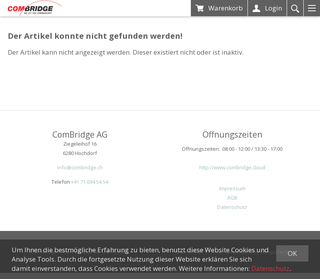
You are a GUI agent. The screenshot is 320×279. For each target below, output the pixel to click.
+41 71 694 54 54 (89, 181)
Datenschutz (232, 206)
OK (292, 253)
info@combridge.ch (80, 167)
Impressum (232, 188)
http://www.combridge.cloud (232, 167)
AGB (232, 197)
